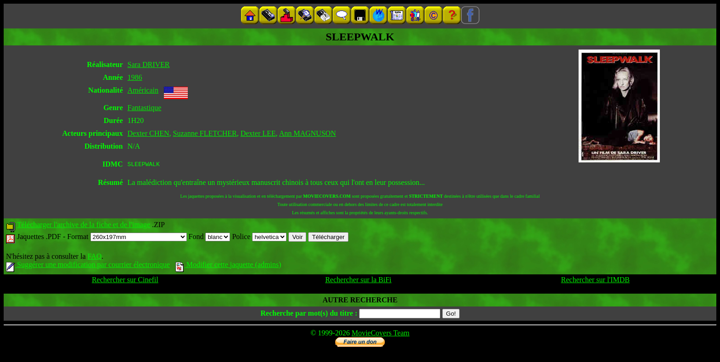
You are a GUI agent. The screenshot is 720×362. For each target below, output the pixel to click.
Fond (210, 238)
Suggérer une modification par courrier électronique (88, 266)
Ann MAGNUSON (307, 133)
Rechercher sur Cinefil (125, 281)
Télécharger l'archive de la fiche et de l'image (83, 226)
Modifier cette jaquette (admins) (228, 266)
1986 (134, 77)
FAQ (94, 258)
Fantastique (144, 107)
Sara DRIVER (148, 64)
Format (126, 238)
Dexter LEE (258, 133)
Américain (142, 90)
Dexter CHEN (148, 133)
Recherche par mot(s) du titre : (308, 314)
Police (259, 238)
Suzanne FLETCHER (205, 133)
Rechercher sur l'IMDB (595, 281)
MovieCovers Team (381, 334)
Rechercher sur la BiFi (358, 281)
